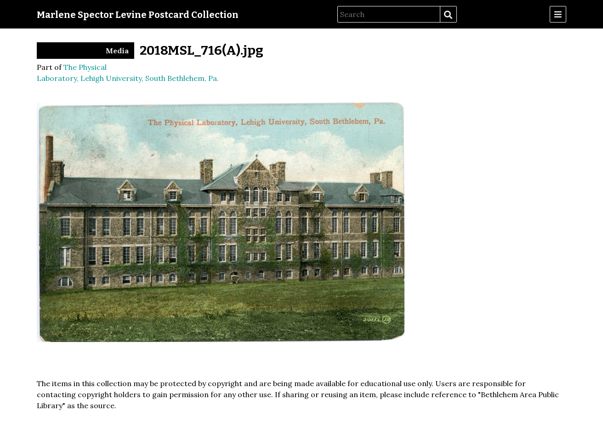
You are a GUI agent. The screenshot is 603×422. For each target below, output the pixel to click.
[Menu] (558, 14)
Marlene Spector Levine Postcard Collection (138, 14)
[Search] (389, 14)
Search (448, 14)
